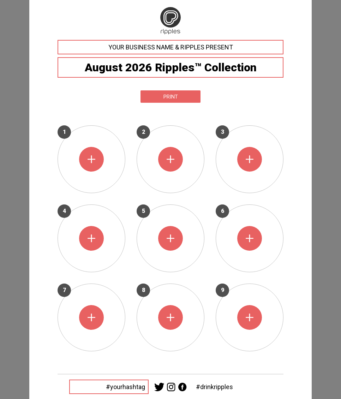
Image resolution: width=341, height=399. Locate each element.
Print (170, 97)
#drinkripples (214, 387)
